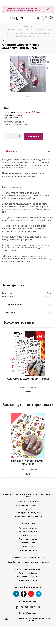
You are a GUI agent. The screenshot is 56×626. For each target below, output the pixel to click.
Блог (28, 509)
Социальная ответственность (28, 516)
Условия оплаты (28, 535)
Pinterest (31, 594)
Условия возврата (28, 531)
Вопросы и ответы (28, 580)
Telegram (39, 594)
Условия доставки (28, 528)
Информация (28, 523)
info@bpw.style (30, 613)
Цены (28, 565)
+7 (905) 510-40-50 (30, 607)
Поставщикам (28, 543)
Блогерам (28, 546)
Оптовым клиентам (28, 550)
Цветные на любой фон (28, 112)
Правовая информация (28, 501)
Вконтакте (16, 594)
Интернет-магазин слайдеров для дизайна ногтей (28, 495)
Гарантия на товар (28, 539)
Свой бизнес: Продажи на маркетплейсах (28, 562)
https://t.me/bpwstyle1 (29, 10)
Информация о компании (28, 505)
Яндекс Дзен (24, 594)
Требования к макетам (28, 576)
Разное (19, 115)
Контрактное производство (28, 557)
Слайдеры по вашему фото (28, 512)
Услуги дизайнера (28, 573)
